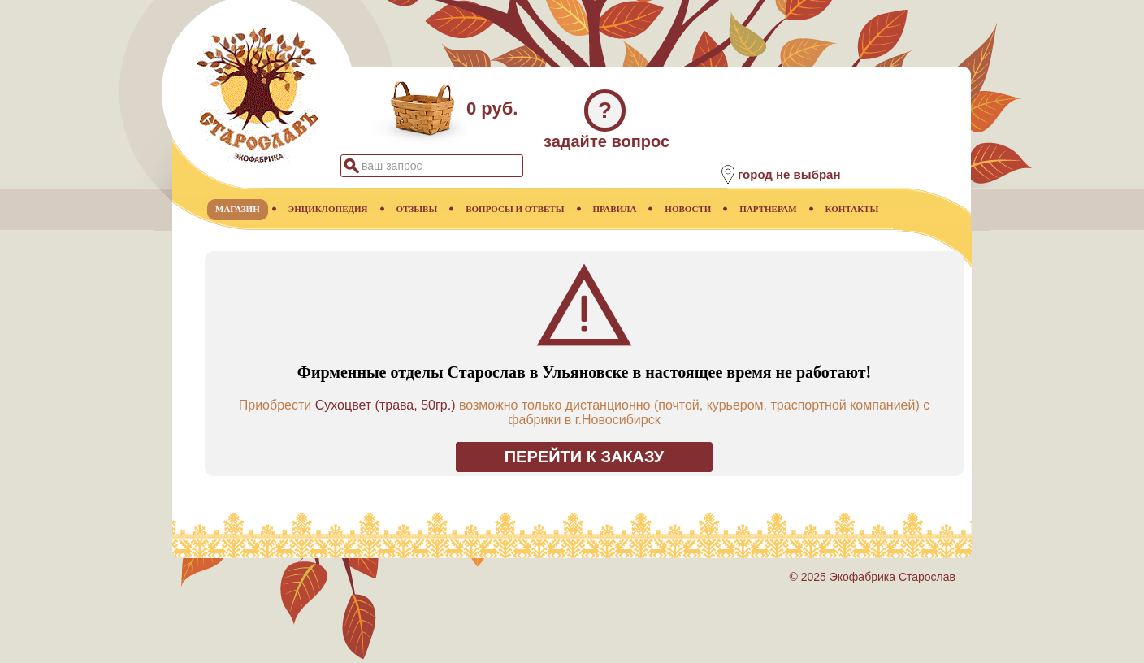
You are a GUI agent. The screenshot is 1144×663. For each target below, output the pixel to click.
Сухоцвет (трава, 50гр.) (385, 405)
